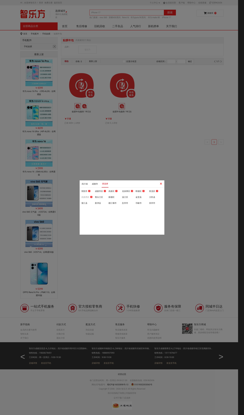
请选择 (105, 184)
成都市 (95, 184)
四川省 (85, 184)
